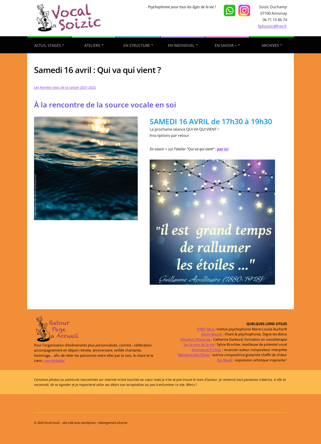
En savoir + (226, 45)
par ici (222, 149)
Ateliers (92, 45)
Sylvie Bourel (211, 334)
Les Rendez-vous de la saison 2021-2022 (65, 87)
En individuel (181, 45)
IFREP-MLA (206, 328)
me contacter (54, 360)
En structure (136, 45)
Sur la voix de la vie (198, 344)
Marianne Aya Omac (194, 354)
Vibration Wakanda (195, 339)
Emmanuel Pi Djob (206, 349)
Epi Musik (224, 359)
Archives (270, 45)
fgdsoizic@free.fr (272, 26)
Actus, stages (47, 45)
